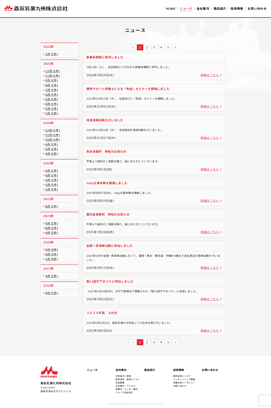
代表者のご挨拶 (123, 376)
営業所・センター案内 (127, 389)
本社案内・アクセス (126, 386)
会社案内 (203, 8)
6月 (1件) (51, 94)
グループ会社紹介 (124, 392)
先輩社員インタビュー (184, 382)
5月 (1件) (51, 99)
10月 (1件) (52, 140)
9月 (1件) (51, 80)
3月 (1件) (51, 180)
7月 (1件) (51, 90)
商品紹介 (220, 8)
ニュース (92, 369)
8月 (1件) (51, 85)
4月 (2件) (51, 233)
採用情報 (237, 8)
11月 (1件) (52, 76)
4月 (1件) (51, 104)
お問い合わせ (257, 8)
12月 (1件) (52, 71)
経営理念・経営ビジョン (128, 379)
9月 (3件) (51, 250)
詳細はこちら (209, 75)
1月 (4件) (51, 259)
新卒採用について (182, 376)
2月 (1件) (51, 109)
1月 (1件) (51, 54)
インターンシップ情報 (184, 379)
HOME (170, 8)
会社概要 (120, 382)
